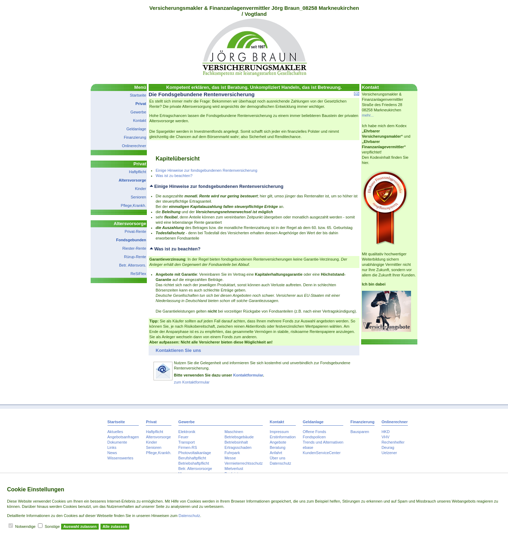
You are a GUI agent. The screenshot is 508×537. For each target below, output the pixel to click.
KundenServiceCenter (322, 453)
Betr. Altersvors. (132, 265)
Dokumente (117, 442)
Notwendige (25, 526)
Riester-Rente (134, 248)
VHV (386, 437)
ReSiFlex (138, 273)
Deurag (388, 447)
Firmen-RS (187, 447)
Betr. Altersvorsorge (195, 468)
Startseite (138, 95)
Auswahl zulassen (80, 526)
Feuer (183, 437)
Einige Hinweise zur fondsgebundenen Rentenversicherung (206, 170)
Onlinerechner (134, 146)
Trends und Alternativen (323, 442)
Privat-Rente (135, 231)
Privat (140, 103)
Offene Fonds (314, 432)
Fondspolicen (314, 437)
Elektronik (186, 432)
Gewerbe (138, 112)
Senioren (138, 197)
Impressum (279, 432)
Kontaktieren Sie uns (178, 350)
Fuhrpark (232, 453)
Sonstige (52, 526)
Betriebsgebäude (239, 437)
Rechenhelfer (393, 442)
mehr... (368, 115)
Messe (230, 458)
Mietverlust (233, 468)
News (112, 453)
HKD (386, 432)
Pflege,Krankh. (133, 205)
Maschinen (233, 432)
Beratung (278, 447)
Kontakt (139, 120)
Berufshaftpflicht (192, 458)
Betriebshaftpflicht (193, 463)
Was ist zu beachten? (174, 175)
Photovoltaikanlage (194, 453)
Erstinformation (283, 437)
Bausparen (359, 432)
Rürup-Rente (135, 257)
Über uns (278, 458)
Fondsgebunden (131, 240)
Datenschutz (280, 463)
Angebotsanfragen (123, 437)
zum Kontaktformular (191, 382)
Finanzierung (135, 137)
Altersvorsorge (132, 180)
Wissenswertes (120, 458)
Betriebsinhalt (236, 442)
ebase (308, 447)
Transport (186, 442)
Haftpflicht (137, 172)
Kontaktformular (248, 375)
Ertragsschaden (238, 447)
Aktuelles (115, 432)
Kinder (140, 188)
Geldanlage (136, 129)
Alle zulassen (115, 526)
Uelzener (389, 453)
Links (112, 447)
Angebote (278, 442)
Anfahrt (276, 453)
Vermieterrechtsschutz (243, 463)
